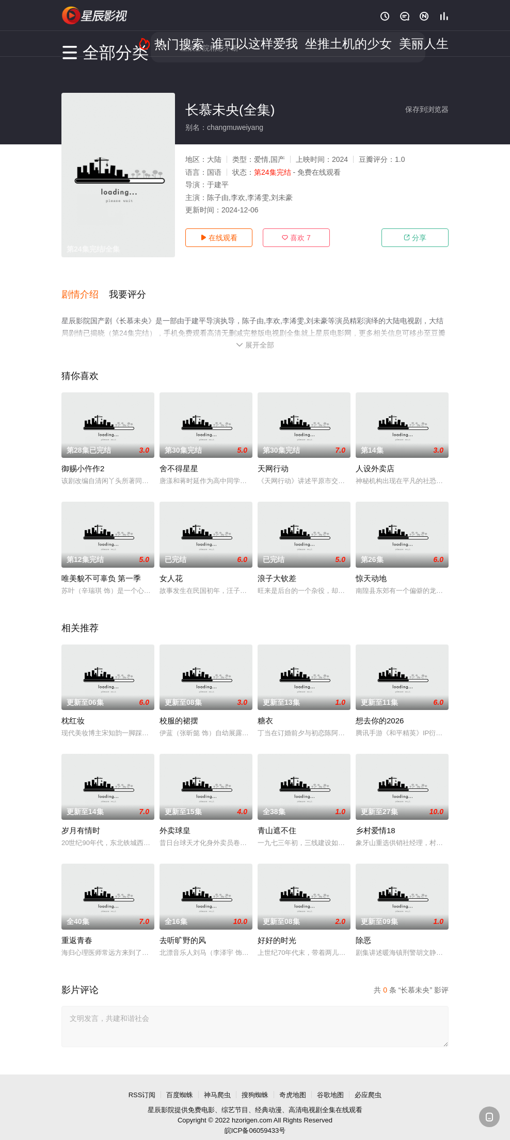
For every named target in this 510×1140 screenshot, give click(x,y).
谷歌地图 (330, 1084)
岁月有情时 (80, 819)
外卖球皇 (175, 819)
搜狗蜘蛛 (255, 1084)
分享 (415, 238)
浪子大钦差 (277, 567)
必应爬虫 (368, 1084)
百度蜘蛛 (179, 1084)
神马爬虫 (217, 1084)
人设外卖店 (375, 457)
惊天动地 (371, 567)
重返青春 (76, 929)
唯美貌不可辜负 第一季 (101, 567)
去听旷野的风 (183, 929)
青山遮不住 (277, 819)
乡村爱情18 (375, 819)
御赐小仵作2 (82, 457)
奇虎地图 (292, 1084)
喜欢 (296, 238)
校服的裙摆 (179, 709)
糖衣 (265, 709)
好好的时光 (277, 929)
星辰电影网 (95, 15)
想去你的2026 (380, 709)
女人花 (171, 567)
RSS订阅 (142, 1084)
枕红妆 (73, 709)
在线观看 (218, 238)
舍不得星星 (179, 457)
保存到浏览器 (427, 109)
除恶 (363, 929)
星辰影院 (161, 1099)
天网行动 (273, 457)
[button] (85, 288)
